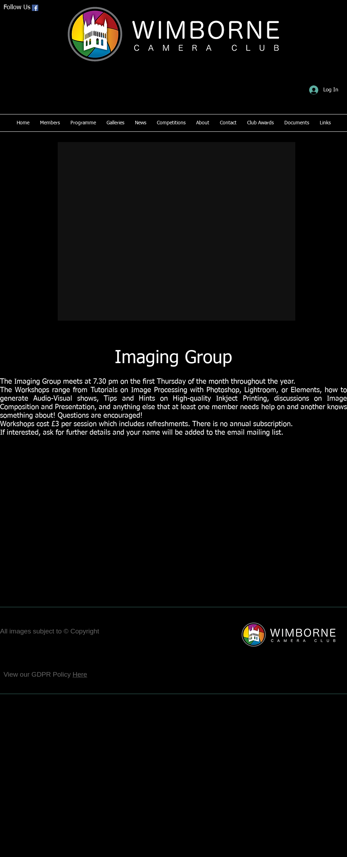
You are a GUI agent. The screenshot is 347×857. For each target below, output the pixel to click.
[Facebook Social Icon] (35, 8)
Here (80, 674)
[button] (176, 231)
